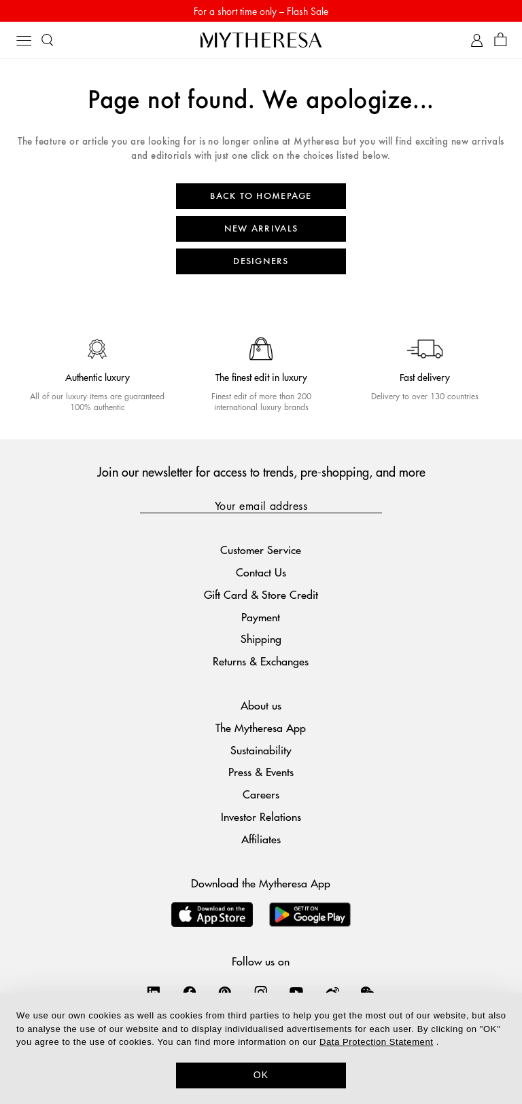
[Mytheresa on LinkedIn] (153, 992)
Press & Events (261, 771)
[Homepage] (261, 40)
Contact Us (261, 572)
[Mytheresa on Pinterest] (225, 992)
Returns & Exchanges (261, 661)
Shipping (261, 638)
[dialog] (261, 1048)
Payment (260, 617)
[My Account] (477, 40)
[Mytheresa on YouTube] (296, 992)
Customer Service (260, 549)
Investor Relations (261, 816)
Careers (261, 794)
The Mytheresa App (260, 727)
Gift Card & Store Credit (261, 594)
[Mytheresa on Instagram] (261, 992)
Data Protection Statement (376, 1042)
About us (261, 705)
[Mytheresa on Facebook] (189, 992)
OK (261, 1074)
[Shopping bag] (500, 40)
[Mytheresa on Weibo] (332, 992)
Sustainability (261, 750)
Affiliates (261, 839)
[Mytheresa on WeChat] (367, 992)
